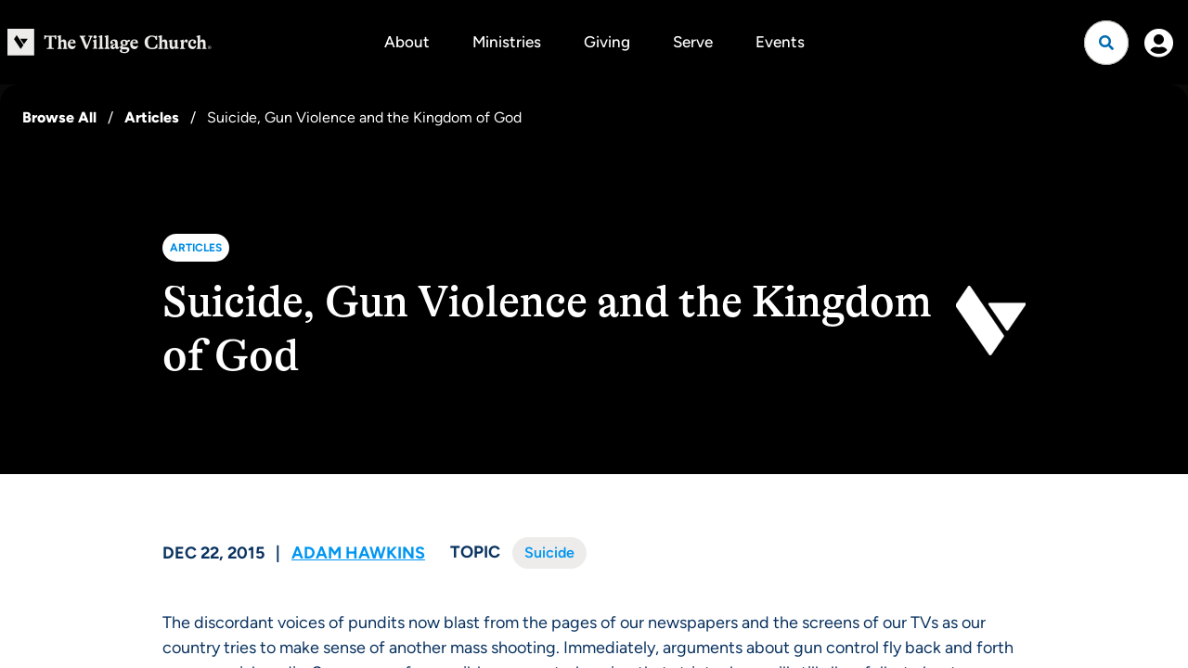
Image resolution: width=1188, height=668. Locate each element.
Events (780, 41)
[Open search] (1106, 42)
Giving (607, 41)
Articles (151, 117)
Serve (693, 41)
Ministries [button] (506, 41)
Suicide (549, 552)
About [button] (407, 41)
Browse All (59, 117)
